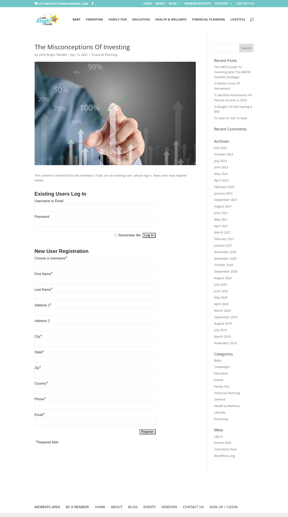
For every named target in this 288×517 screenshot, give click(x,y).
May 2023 (221, 174)
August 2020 (223, 278)
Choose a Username (51, 258)
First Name (44, 274)
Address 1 (43, 305)
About (160, 3)
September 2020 (225, 271)
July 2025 (220, 148)
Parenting (94, 19)
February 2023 (224, 187)
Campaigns (222, 367)
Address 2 (42, 321)
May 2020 (221, 297)
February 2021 (224, 239)
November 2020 (225, 258)
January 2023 (223, 193)
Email (40, 415)
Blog (172, 3)
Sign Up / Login (224, 507)
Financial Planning (208, 19)
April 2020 (221, 304)
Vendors (169, 507)
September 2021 (225, 200)
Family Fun (117, 19)
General (219, 399)
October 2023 (223, 154)
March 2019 (222, 337)
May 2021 (221, 219)
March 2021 (222, 232)
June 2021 (221, 213)
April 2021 (221, 226)
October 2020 (223, 265)
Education (141, 19)
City (38, 336)
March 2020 (222, 311)
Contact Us (245, 3)
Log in (218, 436)
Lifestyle (237, 19)
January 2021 (223, 245)
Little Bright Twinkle (53, 55)
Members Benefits (197, 3)
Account (221, 3)
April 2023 (221, 180)
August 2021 (223, 206)
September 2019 (225, 317)
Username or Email (49, 201)
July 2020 (220, 284)
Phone (40, 399)
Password (42, 216)
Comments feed (225, 449)
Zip (38, 368)
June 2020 (221, 291)
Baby (76, 19)
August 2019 (223, 323)
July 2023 (220, 161)
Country (41, 383)
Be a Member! (77, 507)
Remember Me (129, 235)
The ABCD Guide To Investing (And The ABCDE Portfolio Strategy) (232, 72)
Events (218, 380)
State (39, 352)
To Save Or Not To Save (230, 118)
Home (147, 3)
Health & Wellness (171, 19)
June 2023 (221, 167)
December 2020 (225, 252)
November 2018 (225, 343)
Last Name (44, 289)
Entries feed (222, 443)
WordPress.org (224, 456)
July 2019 (220, 330)
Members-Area (47, 507)
